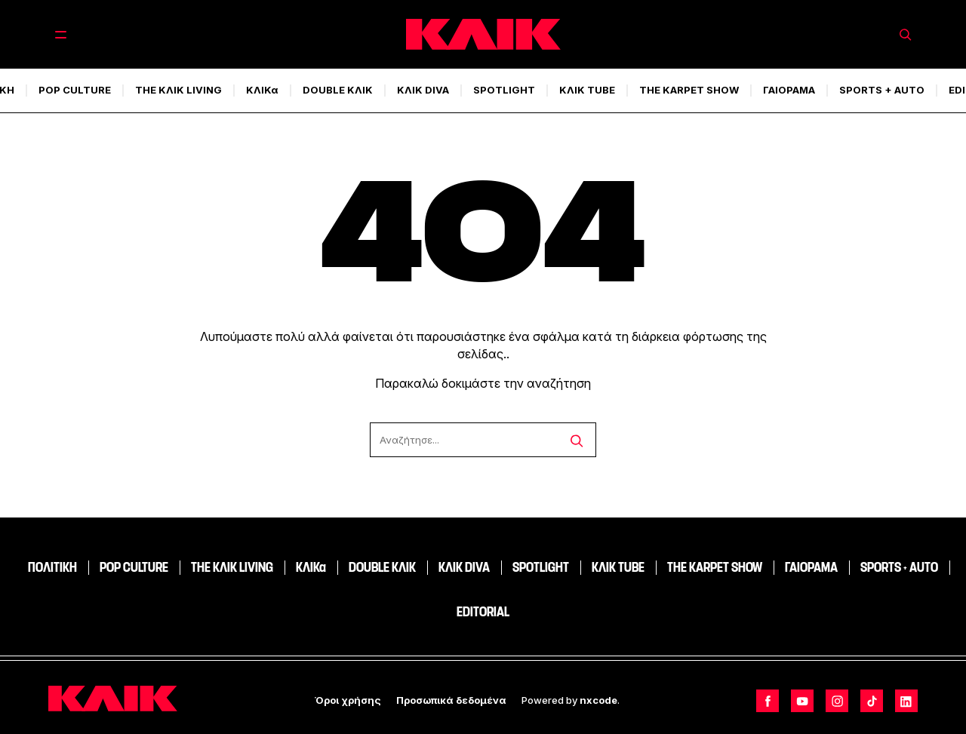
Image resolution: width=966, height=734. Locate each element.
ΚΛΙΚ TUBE (587, 90)
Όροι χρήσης (348, 700)
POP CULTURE (74, 90)
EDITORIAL (483, 611)
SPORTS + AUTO (881, 90)
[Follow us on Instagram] (837, 700)
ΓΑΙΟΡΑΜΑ (789, 90)
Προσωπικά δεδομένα (451, 700)
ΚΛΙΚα (262, 90)
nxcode (598, 700)
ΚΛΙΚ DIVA (423, 90)
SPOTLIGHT (504, 90)
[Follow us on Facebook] (767, 700)
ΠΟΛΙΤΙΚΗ (52, 567)
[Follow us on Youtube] (802, 700)
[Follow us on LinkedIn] (906, 700)
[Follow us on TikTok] (871, 700)
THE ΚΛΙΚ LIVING (178, 90)
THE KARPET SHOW (689, 90)
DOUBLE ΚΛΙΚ (338, 90)
